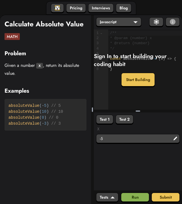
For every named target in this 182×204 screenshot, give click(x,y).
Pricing (76, 8)
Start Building (138, 79)
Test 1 (105, 119)
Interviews (101, 8)
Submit (166, 197)
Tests (107, 197)
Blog (124, 8)
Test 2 (124, 119)
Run (135, 197)
